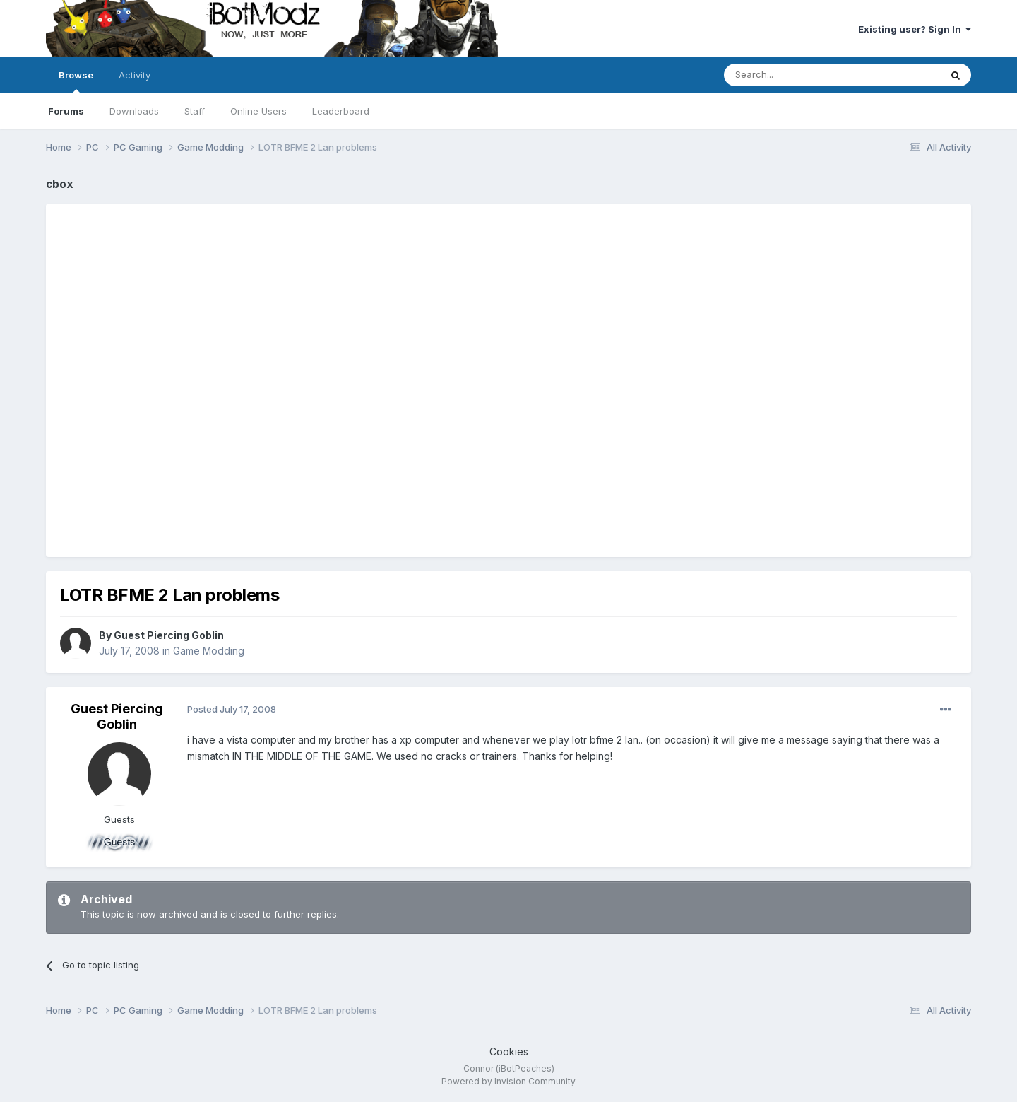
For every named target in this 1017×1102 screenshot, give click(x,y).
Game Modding (208, 651)
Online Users (258, 111)
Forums (66, 111)
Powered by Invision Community (508, 1081)
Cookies (508, 1051)
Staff (194, 111)
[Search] (796, 75)
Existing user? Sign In (914, 29)
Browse (76, 81)
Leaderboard (340, 111)
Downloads (134, 111)
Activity (134, 75)
